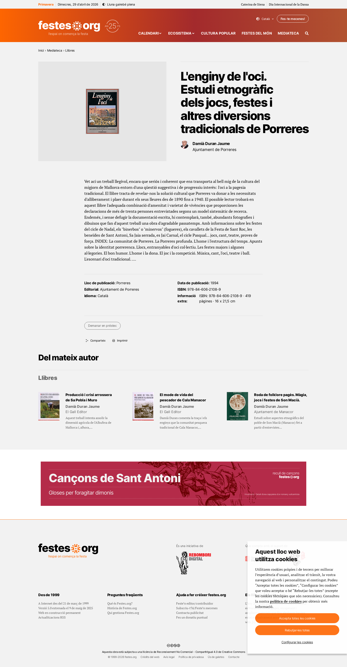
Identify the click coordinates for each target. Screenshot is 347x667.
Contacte (233, 657)
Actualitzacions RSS (52, 617)
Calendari (148, 33)
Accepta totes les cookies (297, 618)
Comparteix (98, 340)
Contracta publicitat (190, 613)
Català (265, 19)
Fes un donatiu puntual (192, 617)
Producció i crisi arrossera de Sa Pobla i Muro (89, 397)
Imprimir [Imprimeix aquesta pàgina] (122, 340)
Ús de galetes (216, 657)
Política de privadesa (191, 657)
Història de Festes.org (122, 608)
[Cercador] (307, 33)
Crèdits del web (150, 657)
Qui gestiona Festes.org (123, 613)
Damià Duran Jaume (211, 143)
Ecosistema (179, 33)
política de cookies (286, 601)
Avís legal (169, 657)
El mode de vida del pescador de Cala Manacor (183, 397)
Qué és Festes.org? (120, 603)
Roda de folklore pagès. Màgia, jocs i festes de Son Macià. (280, 397)
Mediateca (288, 33)
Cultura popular (218, 33)
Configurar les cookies (297, 642)
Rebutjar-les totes (297, 630)
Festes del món (257, 33)
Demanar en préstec (102, 325)
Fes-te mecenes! (293, 19)
